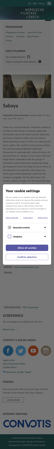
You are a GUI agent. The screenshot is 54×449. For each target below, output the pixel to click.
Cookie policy (43, 217)
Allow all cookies (27, 247)
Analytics (17, 236)
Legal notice (28, 217)
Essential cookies (21, 227)
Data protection (12, 217)
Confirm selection (27, 256)
